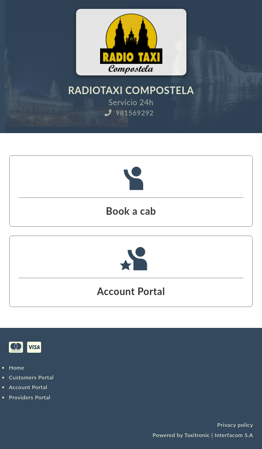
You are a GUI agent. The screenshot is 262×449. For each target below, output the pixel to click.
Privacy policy (235, 424)
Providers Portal (29, 397)
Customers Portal (31, 377)
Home (16, 367)
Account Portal (28, 387)
